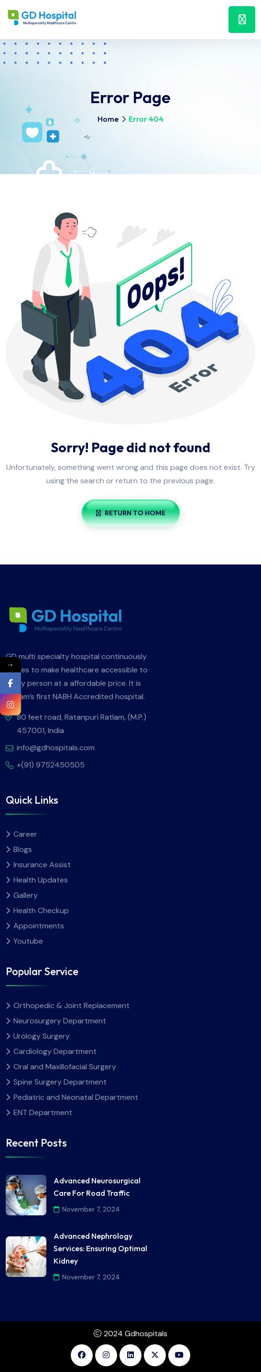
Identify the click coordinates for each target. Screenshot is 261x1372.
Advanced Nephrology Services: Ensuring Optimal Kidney (100, 1248)
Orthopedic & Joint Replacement (71, 1005)
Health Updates (40, 880)
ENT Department (42, 1112)
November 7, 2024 (87, 1209)
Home (108, 119)
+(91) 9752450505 (51, 765)
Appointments (38, 926)
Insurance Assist (42, 865)
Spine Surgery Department (60, 1082)
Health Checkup (41, 910)
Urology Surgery (41, 1036)
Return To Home (130, 513)
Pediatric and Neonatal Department (75, 1097)
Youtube (28, 941)
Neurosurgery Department (59, 1021)
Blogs (22, 849)
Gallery (25, 895)
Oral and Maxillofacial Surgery (64, 1067)
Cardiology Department (55, 1051)
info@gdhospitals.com (56, 748)
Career (25, 834)
